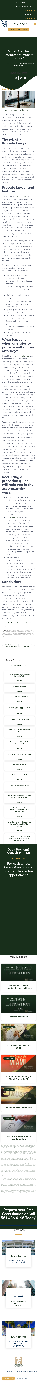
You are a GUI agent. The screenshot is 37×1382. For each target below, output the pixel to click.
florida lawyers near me (24, 1171)
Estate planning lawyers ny (19, 1186)
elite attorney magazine (6, 1156)
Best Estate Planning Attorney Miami (21, 1150)
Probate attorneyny (18, 1189)
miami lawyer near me (29, 1172)
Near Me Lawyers (26, 1146)
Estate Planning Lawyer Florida (12, 1146)
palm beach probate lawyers (26, 1165)
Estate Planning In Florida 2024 (19, 785)
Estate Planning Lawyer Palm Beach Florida (17, 1151)
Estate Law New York (24, 1178)
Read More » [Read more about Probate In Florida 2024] (19, 779)
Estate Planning (19, 23)
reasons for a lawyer (20, 356)
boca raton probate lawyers (27, 1164)
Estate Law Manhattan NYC (15, 1178)
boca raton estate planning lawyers (15, 1164)
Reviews (25, 1371)
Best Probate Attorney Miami (23, 1148)
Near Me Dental (20, 1146)
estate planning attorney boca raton (27, 1159)
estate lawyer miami (12, 1158)
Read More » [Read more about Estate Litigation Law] (19, 691)
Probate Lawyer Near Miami (11, 1147)
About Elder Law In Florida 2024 (19, 697)
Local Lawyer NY (18, 1373)
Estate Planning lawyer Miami (18, 1152)
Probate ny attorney (25, 1192)
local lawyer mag (9, 1154)
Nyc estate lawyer (12, 1189)
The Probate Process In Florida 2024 (19, 754)
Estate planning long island (29, 1186)
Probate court (12, 517)
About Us (10, 1371)
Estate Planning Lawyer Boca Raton (18, 1365)
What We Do (18, 1371)
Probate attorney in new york (31, 1190)
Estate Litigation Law (19, 686)
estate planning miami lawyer (15, 1156)
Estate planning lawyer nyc (10, 1186)
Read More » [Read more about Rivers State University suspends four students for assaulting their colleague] (19, 831)
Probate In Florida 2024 (19, 775)
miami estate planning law (9, 1172)
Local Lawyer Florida (26, 1152)
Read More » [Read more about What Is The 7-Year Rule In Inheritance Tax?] (19, 736)
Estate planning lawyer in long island (17, 1184)
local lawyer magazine (16, 1154)
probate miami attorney (13, 1157)
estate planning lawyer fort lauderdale (14, 1170)
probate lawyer (21, 196)
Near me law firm (5, 1189)
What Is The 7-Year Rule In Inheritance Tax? (18, 1137)
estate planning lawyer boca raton (22, 1158)
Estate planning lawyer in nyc (22, 1185)
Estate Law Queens (5, 1179)
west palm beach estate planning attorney (21, 1163)
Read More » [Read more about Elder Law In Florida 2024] (19, 769)
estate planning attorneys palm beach (18, 1160)
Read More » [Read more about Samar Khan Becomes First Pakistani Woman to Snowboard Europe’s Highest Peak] (19, 816)
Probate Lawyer (29, 1166)
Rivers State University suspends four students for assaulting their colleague (19, 824)
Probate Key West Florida (8, 1153)
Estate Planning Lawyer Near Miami (23, 1147)
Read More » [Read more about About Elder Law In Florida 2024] (19, 701)
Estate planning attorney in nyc (20, 1180)
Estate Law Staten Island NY (6, 1178)
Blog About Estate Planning (11, 63)
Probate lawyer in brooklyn (14, 1191)
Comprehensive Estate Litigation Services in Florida (18, 986)
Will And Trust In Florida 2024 (19, 719)
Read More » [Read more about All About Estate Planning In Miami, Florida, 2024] (19, 714)
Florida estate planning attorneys (14, 1171)
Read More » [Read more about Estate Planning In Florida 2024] (19, 790)
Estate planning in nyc (18, 1183)
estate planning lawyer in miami (27, 1170)
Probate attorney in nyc (5, 1191)
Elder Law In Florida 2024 (19, 764)
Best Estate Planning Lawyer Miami (9, 1150)
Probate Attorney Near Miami (13, 1148)
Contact (34, 1371)
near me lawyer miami (30, 1157)
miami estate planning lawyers (19, 1172)
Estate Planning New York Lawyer (6, 1145)
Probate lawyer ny (25, 1189)
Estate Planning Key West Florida (18, 1153)
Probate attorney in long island (9, 1190)
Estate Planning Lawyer (18, 1364)
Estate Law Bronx (19, 1179)
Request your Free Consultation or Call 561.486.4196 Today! (18, 1214)
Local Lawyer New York (26, 1179)
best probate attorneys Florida (6, 1169)
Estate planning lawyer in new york (11, 1185)
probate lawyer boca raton (21, 1166)
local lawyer (3, 1154)
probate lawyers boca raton (12, 1166)
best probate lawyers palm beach (27, 1169)
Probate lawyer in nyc (8, 1192)
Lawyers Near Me (18, 1372)
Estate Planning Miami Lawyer (18, 1145)
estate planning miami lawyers (26, 1156)
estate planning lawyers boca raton (14, 1159)
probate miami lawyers (22, 1157)
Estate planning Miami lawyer (15, 110)
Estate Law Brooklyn (12, 1179)
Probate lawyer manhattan (16, 1192)
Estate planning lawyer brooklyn (27, 1183)
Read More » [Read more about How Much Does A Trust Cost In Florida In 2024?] (19, 748)
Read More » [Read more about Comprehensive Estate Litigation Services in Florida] (19, 681)
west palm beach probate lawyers (15, 1165)
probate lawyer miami (5, 1158)
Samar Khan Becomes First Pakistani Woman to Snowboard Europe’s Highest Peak (19, 810)
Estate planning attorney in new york (8, 1180)
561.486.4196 (18, 858)
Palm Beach (19, 24)
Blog (30, 1371)
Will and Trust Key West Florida (29, 1153)
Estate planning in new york (9, 1183)
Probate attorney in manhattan (20, 1190)
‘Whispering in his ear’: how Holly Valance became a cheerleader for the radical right (19, 838)
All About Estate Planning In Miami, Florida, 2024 (18, 1077)
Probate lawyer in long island (24, 1191)
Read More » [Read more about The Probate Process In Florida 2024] (19, 759)
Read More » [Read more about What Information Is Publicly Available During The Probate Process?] (19, 802)
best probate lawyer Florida (16, 1169)
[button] (34, 24)
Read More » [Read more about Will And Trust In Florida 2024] (19, 724)
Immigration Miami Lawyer (7, 1152)
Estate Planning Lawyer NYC (28, 1145)
